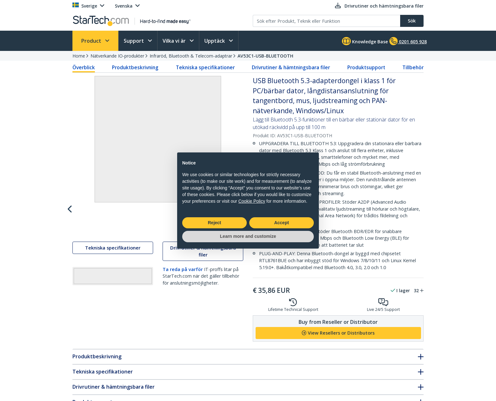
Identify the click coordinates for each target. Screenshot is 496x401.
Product (91, 40)
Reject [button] (214, 222)
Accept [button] (281, 222)
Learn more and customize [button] (248, 236)
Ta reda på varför (183, 367)
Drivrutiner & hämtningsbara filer (291, 67)
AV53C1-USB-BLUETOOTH (265, 56)
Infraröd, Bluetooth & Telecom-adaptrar (191, 56)
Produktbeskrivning (135, 67)
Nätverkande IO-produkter (117, 56)
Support (134, 40)
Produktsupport (366, 67)
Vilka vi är (175, 40)
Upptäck (215, 40)
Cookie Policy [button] (251, 201)
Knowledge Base (365, 41)
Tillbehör (413, 67)
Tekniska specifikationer (205, 67)
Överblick (83, 67)
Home (78, 56)
